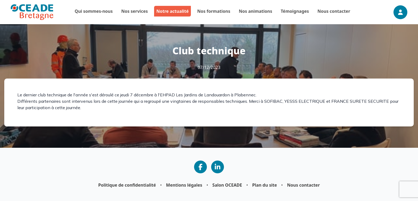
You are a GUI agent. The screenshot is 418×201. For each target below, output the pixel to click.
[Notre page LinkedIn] (217, 167)
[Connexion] (400, 12)
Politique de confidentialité (127, 185)
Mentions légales (184, 185)
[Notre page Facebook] (200, 167)
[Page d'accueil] (32, 12)
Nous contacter (303, 185)
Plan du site (264, 185)
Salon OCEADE (227, 185)
